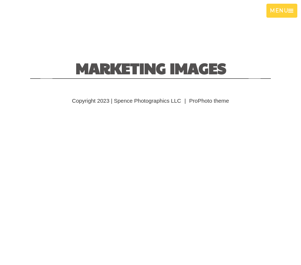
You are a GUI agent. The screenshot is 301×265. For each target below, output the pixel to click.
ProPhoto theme (209, 101)
